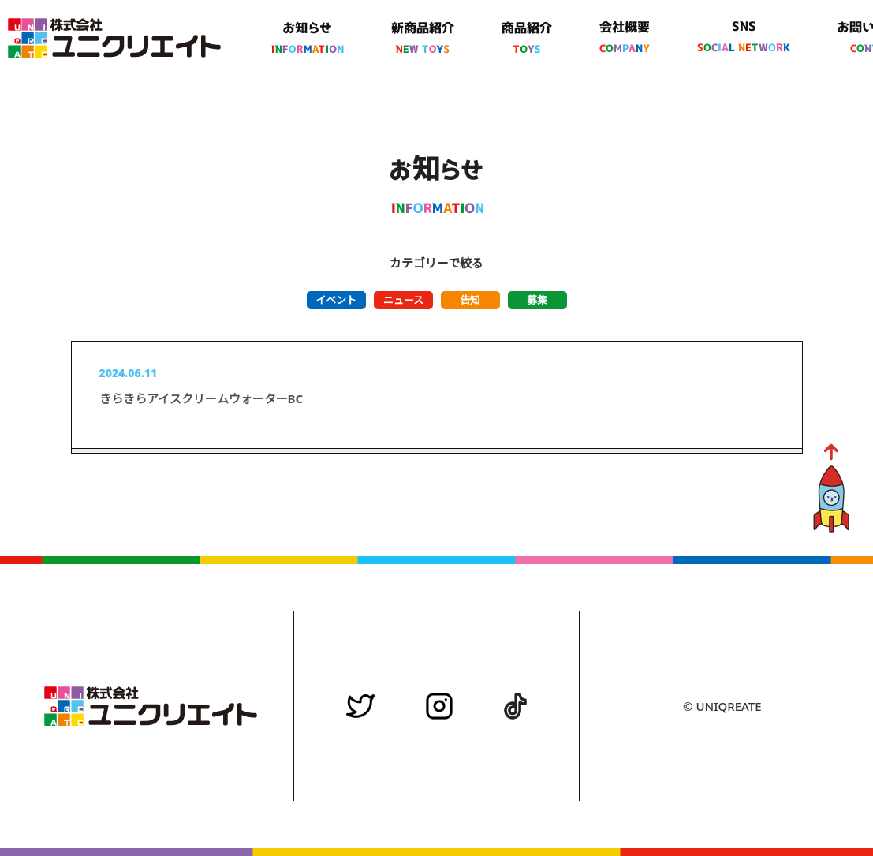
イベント (335, 300)
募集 (537, 300)
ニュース (403, 300)
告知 (470, 300)
